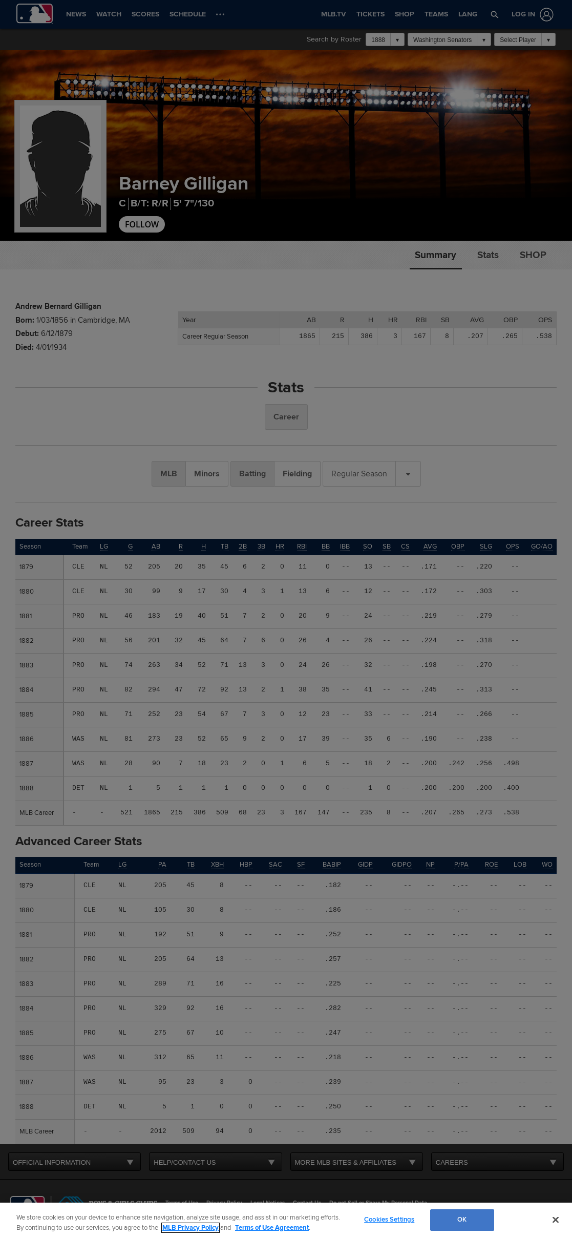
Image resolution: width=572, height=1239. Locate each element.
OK (462, 1219)
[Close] (555, 1219)
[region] (286, 1221)
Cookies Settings (389, 1219)
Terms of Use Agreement (272, 1228)
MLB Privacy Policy (190, 1228)
